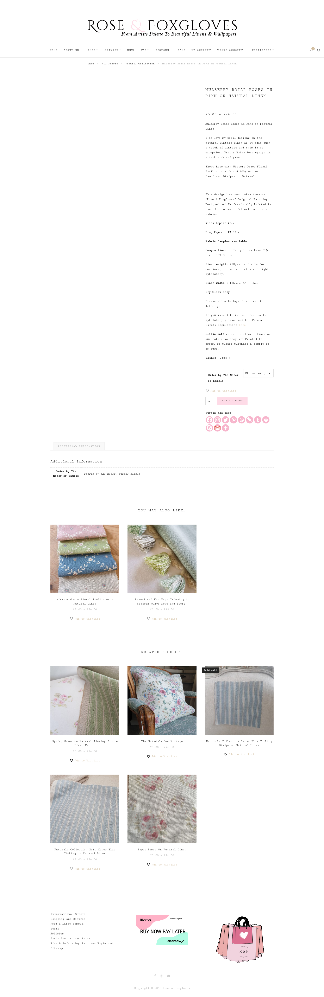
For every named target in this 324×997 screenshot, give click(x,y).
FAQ (144, 50)
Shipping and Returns (68, 919)
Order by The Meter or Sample (223, 376)
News (131, 50)
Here (242, 325)
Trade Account (230, 50)
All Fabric (110, 63)
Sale (181, 50)
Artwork (111, 50)
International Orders (68, 914)
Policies (57, 933)
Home (54, 50)
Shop (92, 50)
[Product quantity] (210, 401)
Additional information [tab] (79, 446)
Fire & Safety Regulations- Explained (81, 943)
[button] (220, 391)
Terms (54, 928)
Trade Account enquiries (70, 938)
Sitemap (56, 948)
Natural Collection (140, 63)
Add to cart (232, 400)
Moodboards (262, 50)
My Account (201, 50)
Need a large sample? (67, 923)
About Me (71, 50)
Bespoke (162, 50)
